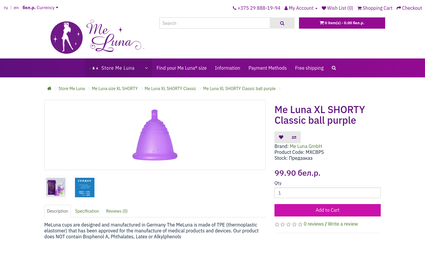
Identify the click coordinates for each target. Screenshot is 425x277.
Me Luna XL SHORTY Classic (170, 88)
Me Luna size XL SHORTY (115, 88)
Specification (87, 211)
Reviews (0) (117, 211)
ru (6, 7)
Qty (277, 183)
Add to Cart (328, 210)
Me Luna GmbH (306, 146)
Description (57, 211)
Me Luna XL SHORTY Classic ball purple (239, 88)
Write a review (343, 224)
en (16, 7)
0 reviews (314, 224)
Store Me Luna (71, 88)
